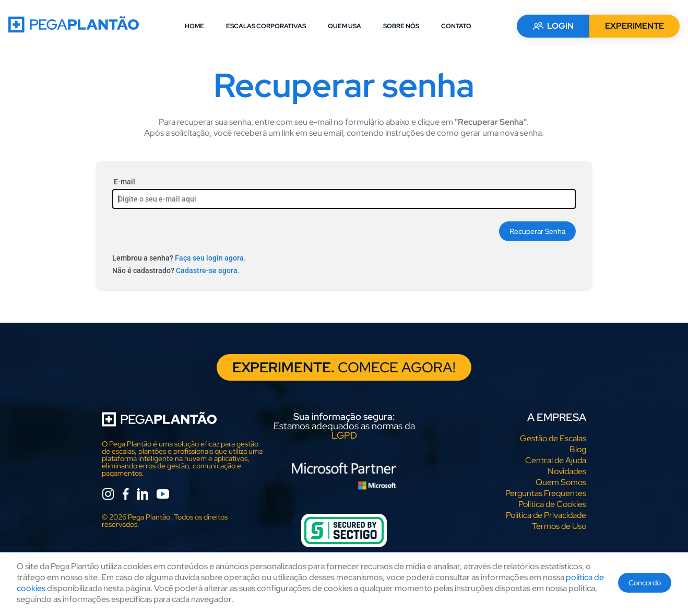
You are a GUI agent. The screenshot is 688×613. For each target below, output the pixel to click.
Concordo (644, 582)
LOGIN (553, 25)
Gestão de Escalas (553, 438)
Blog (578, 449)
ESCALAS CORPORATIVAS (266, 26)
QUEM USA (344, 26)
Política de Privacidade (546, 515)
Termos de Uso (559, 526)
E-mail (124, 182)
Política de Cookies (552, 504)
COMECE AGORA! (344, 368)
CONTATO (456, 26)
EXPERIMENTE (634, 25)
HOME (194, 26)
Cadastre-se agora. (208, 270)
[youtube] (163, 496)
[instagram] (108, 495)
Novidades (567, 471)
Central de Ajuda (555, 460)
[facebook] (126, 496)
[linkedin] (142, 496)
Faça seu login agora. (210, 258)
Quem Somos (561, 482)
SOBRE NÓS (401, 26)
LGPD (344, 436)
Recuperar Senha (537, 231)
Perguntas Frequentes (545, 493)
